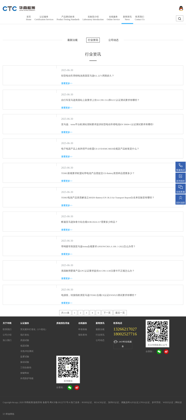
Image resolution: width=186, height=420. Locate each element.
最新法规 (72, 40)
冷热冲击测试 (26, 351)
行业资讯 (93, 40)
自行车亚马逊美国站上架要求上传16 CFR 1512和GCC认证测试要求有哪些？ (100, 100)
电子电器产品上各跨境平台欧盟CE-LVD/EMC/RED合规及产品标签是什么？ (100, 149)
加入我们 (7, 340)
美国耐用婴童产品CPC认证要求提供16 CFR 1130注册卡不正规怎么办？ (97, 271)
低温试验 (24, 345)
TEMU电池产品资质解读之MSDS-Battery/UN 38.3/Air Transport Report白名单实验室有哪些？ (107, 197)
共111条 (65, 312)
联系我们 (7, 329)
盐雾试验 (24, 356)
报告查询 (82, 335)
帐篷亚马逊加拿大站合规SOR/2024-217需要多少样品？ (89, 222)
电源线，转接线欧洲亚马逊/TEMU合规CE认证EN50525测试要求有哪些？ (99, 295)
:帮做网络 (9, 414)
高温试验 (24, 340)
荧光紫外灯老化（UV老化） (33, 329)
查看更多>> (66, 83)
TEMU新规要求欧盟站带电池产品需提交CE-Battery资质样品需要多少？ (98, 173)
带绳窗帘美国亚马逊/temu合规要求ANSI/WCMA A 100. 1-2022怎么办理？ (98, 246)
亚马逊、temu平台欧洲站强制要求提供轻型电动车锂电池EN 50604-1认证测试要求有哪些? (107, 124)
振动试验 (24, 362)
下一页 (107, 312)
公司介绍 (7, 335)
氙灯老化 (24, 335)
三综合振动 (25, 367)
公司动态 (113, 40)
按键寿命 (24, 373)
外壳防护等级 (26, 378)
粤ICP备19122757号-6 (60, 402)
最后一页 (120, 312)
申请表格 (82, 329)
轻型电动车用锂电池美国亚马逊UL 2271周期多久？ (87, 75)
